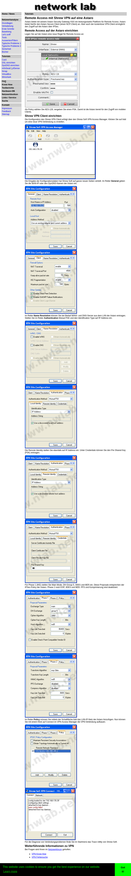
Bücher (5, 52)
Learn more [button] (10, 871)
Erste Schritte (8, 29)
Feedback (6, 111)
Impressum (7, 108)
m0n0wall (6, 68)
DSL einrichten (8, 62)
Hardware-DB (8, 91)
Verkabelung (7, 26)
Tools (4, 37)
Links (4, 97)
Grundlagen (7, 23)
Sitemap (5, 114)
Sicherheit (6, 49)
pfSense (16, 68)
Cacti (4, 60)
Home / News (8, 14)
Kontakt (6, 105)
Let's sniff (6, 34)
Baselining (6, 31)
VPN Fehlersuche (40, 857)
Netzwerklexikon (10, 94)
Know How (7, 84)
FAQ (4, 81)
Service (12, 97)
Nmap (4, 71)
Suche (5, 101)
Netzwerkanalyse (10, 19)
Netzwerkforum (55, 849)
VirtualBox (6, 74)
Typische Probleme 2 (11, 46)
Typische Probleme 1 (11, 43)
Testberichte (8, 88)
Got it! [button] (123, 869)
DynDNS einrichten (10, 65)
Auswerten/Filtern (10, 40)
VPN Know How (39, 854)
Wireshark (6, 77)
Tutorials (6, 56)
